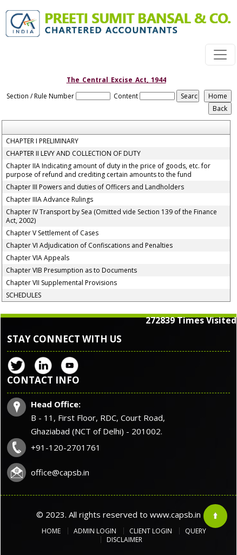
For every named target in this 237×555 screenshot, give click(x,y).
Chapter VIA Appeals (37, 258)
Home (51, 531)
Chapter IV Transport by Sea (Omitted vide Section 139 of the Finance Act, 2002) (111, 216)
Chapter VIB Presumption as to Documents (71, 270)
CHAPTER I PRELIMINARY (42, 141)
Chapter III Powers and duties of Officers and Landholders (95, 187)
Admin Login (95, 531)
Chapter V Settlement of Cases (52, 233)
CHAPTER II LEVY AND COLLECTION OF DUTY (73, 153)
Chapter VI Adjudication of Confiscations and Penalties (89, 245)
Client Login (150, 531)
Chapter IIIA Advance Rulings (49, 199)
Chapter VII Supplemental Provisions (61, 283)
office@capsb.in (60, 472)
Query (195, 531)
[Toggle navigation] (220, 54)
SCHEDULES (23, 295)
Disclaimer (124, 539)
